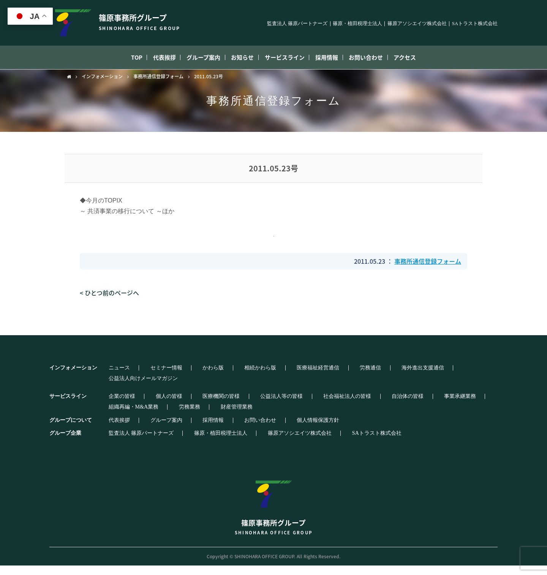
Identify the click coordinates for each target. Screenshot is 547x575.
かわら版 (188, 382)
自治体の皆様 (354, 406)
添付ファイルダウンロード (272, 242)
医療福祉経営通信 (274, 382)
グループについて (70, 429)
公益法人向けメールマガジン (427, 382)
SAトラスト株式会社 (475, 23)
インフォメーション (102, 76)
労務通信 (317, 382)
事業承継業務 (397, 406)
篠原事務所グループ (273, 513)
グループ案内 (196, 57)
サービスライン (288, 57)
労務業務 (113, 416)
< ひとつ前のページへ (109, 307)
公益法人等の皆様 (247, 406)
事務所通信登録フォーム (158, 76)
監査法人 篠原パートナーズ (297, 23)
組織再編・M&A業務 (449, 406)
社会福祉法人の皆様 (303, 406)
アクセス (423, 57)
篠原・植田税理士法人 (357, 23)
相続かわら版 (226, 382)
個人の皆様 (153, 406)
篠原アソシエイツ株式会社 (417, 23)
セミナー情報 (151, 382)
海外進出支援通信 (360, 382)
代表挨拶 (152, 57)
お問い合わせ (379, 57)
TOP (118, 57)
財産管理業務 (151, 416)
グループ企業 (65, 442)
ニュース (113, 382)
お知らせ (240, 57)
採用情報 (335, 57)
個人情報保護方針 (274, 429)
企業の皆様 (116, 406)
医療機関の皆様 (196, 406)
